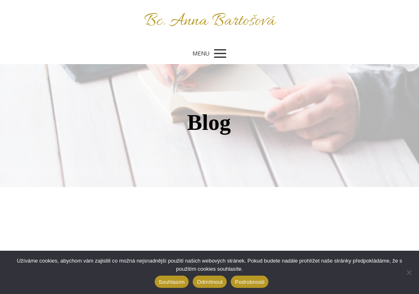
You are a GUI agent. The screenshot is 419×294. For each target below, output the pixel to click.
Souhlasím (172, 282)
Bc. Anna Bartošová (209, 21)
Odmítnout (210, 282)
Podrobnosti (249, 282)
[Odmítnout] (409, 272)
